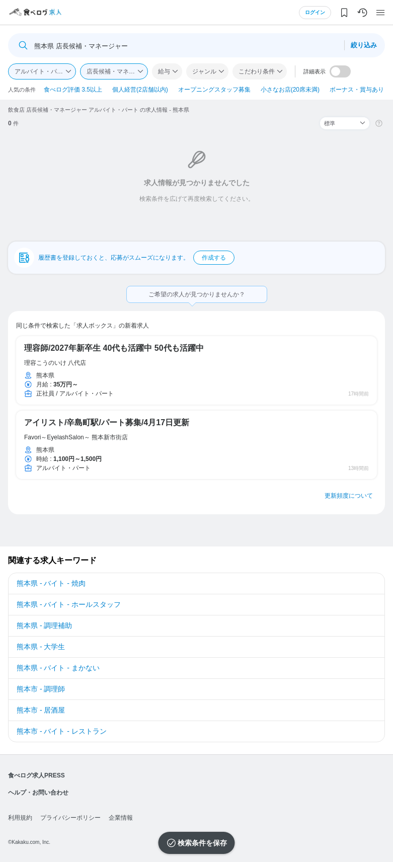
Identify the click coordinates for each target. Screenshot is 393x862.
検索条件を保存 (202, 843)
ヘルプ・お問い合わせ (38, 792)
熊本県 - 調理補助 (44, 625)
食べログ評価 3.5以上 (73, 89)
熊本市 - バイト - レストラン (62, 731)
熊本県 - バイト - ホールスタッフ (69, 604)
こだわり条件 (257, 71)
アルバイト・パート (42, 71)
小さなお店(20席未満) (290, 89)
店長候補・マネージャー (117, 71)
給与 (164, 71)
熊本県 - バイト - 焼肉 (51, 583)
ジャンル (204, 71)
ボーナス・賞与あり (357, 89)
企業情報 (121, 817)
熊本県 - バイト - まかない (58, 668)
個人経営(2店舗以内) (140, 89)
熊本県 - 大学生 (41, 647)
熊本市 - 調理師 (41, 689)
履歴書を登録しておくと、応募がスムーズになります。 (136, 258)
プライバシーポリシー (70, 817)
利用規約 (20, 817)
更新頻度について (349, 495)
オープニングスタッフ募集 (214, 89)
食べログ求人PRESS (36, 775)
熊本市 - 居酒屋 (41, 710)
